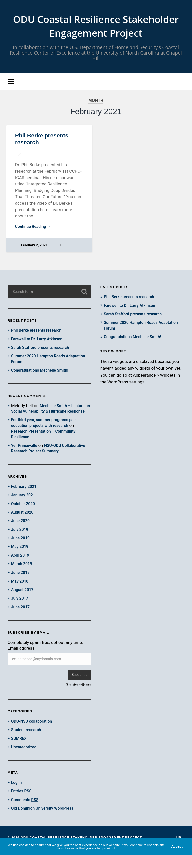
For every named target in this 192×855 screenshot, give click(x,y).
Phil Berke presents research (38, 331)
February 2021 (25, 492)
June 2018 (21, 578)
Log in (17, 787)
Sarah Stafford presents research (42, 348)
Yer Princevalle (25, 451)
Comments (26, 805)
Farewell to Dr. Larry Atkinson (39, 339)
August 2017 (23, 595)
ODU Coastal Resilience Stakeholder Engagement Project (96, 26)
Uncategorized (25, 752)
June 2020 (21, 526)
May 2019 (20, 552)
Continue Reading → (34, 227)
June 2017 (21, 612)
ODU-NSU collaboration (33, 726)
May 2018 (20, 586)
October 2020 (24, 509)
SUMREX (19, 743)
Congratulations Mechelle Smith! (42, 370)
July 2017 (20, 603)
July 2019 (20, 535)
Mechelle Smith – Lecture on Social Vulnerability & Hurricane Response (50, 412)
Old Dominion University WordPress (45, 813)
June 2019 (21, 543)
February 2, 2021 (34, 247)
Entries (22, 796)
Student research (27, 735)
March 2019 (22, 569)
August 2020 (23, 518)
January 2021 (24, 501)
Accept (177, 846)
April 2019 (21, 560)
